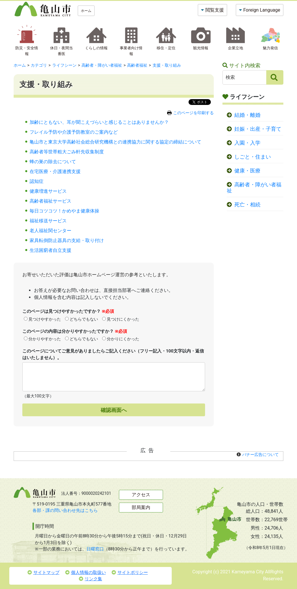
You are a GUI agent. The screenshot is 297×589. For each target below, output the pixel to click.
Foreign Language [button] (261, 10)
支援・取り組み (167, 65)
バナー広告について (260, 454)
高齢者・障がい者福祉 (102, 65)
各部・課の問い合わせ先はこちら (65, 510)
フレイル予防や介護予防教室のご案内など (74, 132)
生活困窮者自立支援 (50, 250)
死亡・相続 (247, 205)
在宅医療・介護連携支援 (55, 171)
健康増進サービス (48, 191)
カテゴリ (39, 65)
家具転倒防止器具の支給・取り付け (67, 240)
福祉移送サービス (48, 220)
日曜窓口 (95, 549)
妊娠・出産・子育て (257, 129)
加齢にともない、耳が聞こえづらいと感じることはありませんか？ (99, 122)
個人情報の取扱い (85, 572)
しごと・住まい (252, 157)
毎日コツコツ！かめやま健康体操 (64, 211)
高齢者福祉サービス (50, 201)
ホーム (86, 11)
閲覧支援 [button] (214, 10)
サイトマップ (43, 572)
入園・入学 (247, 143)
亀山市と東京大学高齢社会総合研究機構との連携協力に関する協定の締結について (115, 142)
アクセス (141, 494)
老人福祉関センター (50, 230)
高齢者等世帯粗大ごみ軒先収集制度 (67, 151)
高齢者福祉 (137, 65)
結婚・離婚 (247, 115)
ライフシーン (64, 65)
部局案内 (141, 507)
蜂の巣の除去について (53, 161)
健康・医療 (247, 171)
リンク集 (90, 578)
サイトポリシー (130, 572)
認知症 (37, 181)
